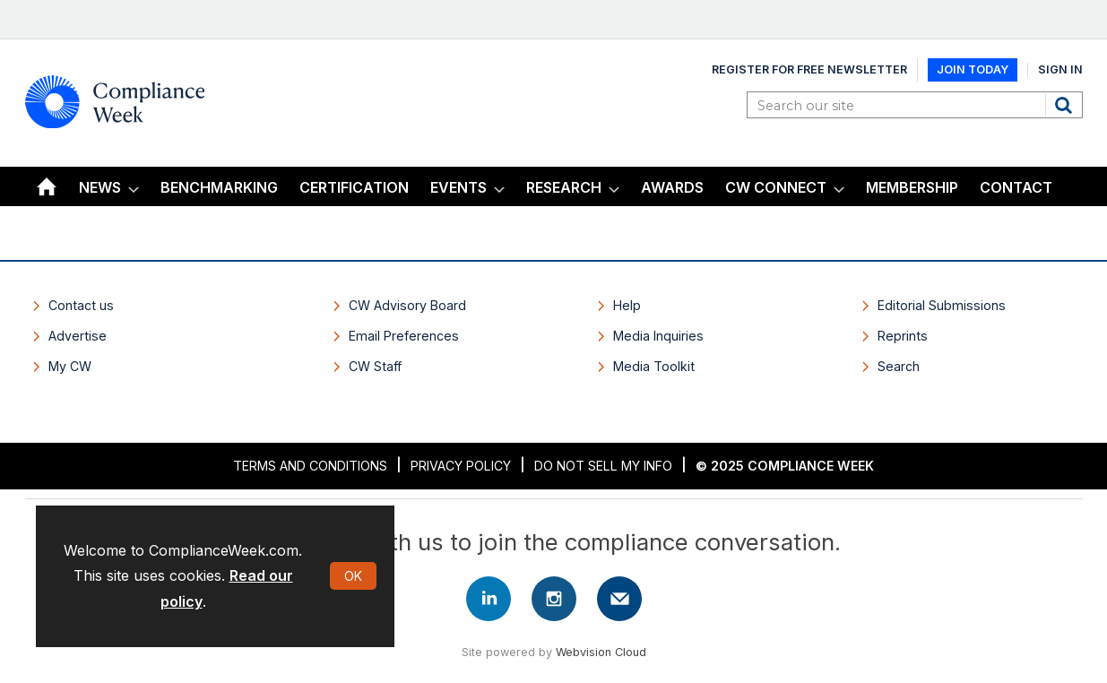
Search (1066, 104)
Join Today (972, 69)
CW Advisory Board (407, 305)
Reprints (903, 335)
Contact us (81, 305)
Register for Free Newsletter (809, 69)
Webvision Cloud (601, 652)
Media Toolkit (654, 366)
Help (627, 305)
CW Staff (375, 366)
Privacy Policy (461, 465)
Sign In (1060, 69)
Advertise (77, 335)
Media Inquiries (658, 335)
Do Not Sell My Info (603, 465)
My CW (69, 366)
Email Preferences (404, 335)
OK (353, 576)
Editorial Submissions (942, 305)
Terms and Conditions (310, 465)
